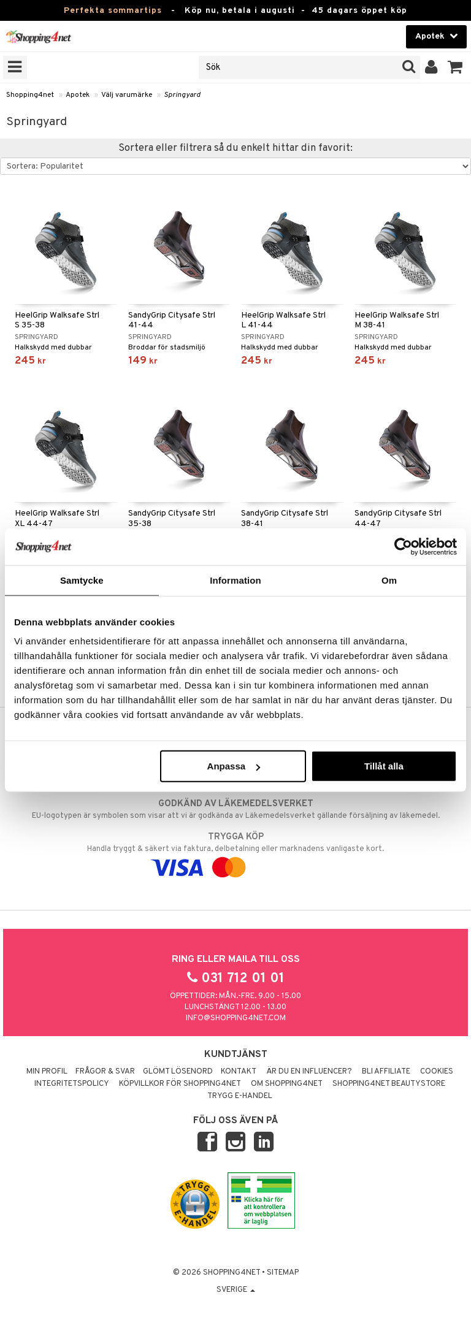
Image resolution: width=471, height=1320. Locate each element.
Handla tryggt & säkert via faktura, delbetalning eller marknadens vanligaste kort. (235, 852)
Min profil (46, 1072)
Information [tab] (235, 579)
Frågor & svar (105, 1072)
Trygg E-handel (239, 1096)
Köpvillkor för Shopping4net (180, 1084)
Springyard (182, 95)
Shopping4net (30, 95)
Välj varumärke (126, 95)
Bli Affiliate (386, 1072)
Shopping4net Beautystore (388, 1084)
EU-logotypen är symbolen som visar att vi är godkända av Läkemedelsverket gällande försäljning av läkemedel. (235, 809)
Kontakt (238, 1072)
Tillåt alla (384, 766)
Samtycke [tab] (82, 579)
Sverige (235, 1290)
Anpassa (234, 766)
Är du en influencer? (309, 1072)
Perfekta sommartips (113, 11)
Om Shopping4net (287, 1084)
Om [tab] (389, 579)
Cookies (436, 1072)
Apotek (78, 95)
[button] (455, 67)
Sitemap (283, 1273)
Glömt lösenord (178, 1072)
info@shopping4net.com (236, 1018)
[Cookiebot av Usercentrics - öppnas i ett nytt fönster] (403, 546)
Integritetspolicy (71, 1084)
